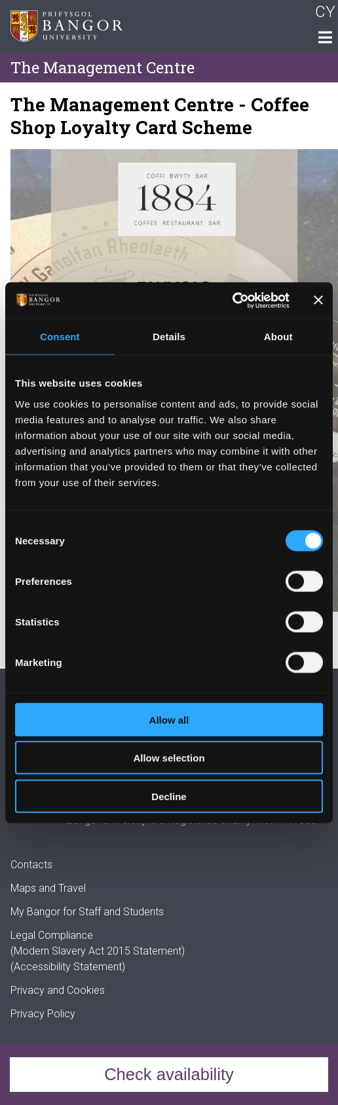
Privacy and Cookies (57, 990)
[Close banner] (318, 300)
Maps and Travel (48, 888)
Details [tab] (169, 336)
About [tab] (278, 336)
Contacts (31, 864)
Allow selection (168, 757)
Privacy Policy (42, 1014)
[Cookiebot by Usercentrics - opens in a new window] (232, 300)
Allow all (169, 719)
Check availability (169, 1074)
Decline (168, 795)
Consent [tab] (60, 336)
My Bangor (35, 911)
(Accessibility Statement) (67, 966)
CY (325, 12)
